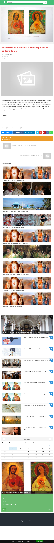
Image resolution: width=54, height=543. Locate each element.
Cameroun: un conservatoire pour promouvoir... (24, 145)
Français (6, 56)
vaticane (17, 127)
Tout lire (4, 115)
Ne (5, 501)
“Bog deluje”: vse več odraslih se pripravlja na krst (36, 394)
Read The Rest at (6, 138)
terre (22, 127)
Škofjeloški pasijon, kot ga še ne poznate (34, 382)
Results (50, 509)
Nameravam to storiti (10, 504)
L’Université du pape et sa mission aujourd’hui (35, 371)
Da (5, 498)
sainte (28, 127)
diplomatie (10, 127)
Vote (4, 509)
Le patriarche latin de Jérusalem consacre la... (30, 155)
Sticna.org (31, 521)
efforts (4, 127)
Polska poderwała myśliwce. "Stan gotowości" (36, 337)
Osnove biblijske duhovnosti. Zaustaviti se (35, 405)
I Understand (39, 541)
